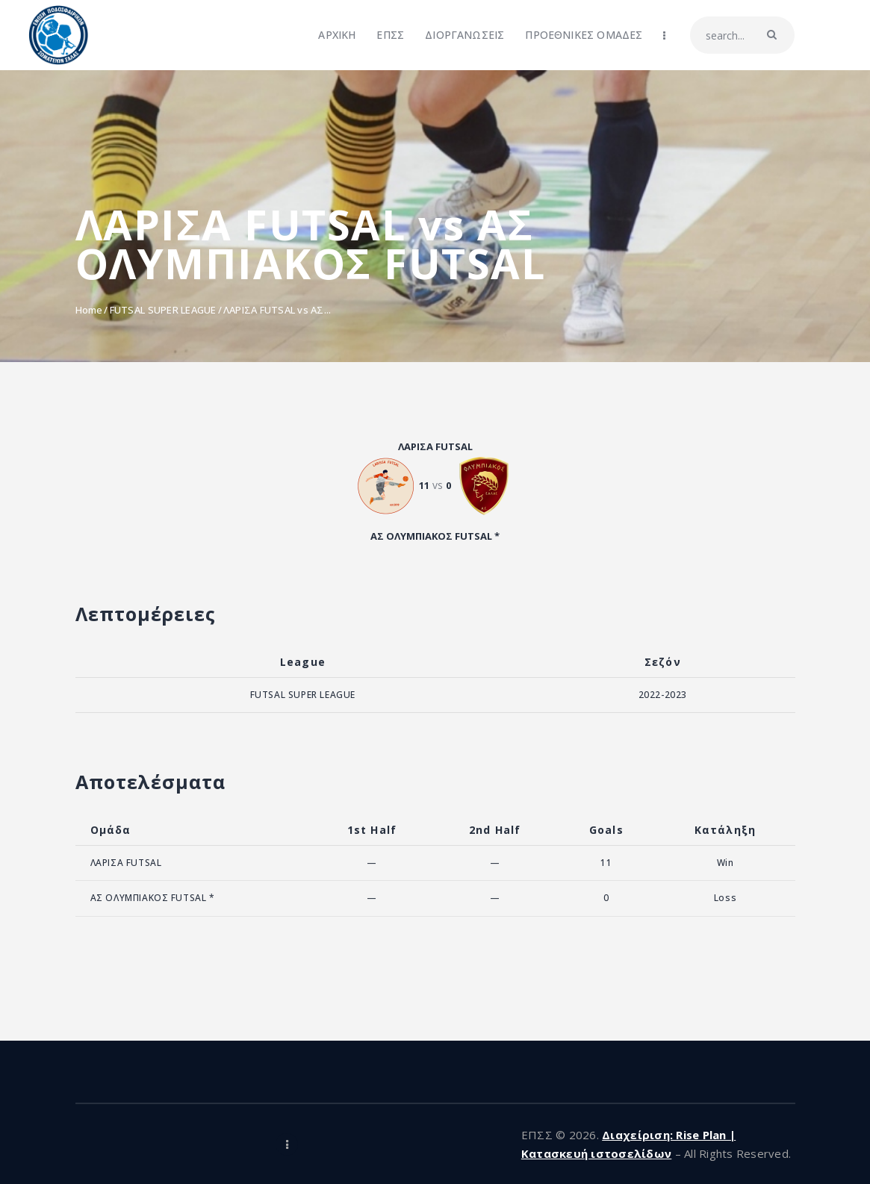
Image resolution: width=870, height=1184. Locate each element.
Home (89, 310)
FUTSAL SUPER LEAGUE (163, 310)
